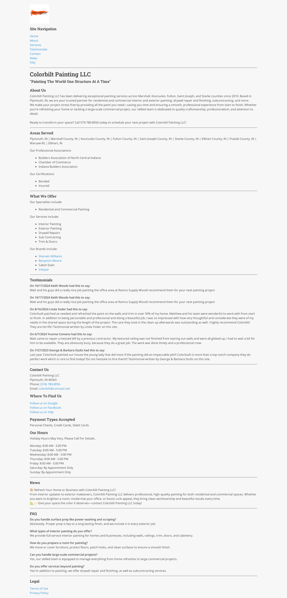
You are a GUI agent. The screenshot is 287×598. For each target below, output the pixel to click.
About (34, 40)
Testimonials (38, 49)
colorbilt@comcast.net (54, 389)
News (33, 58)
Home (34, 36)
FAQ (32, 62)
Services (35, 45)
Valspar (44, 269)
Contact (35, 54)
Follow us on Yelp (42, 412)
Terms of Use (39, 588)
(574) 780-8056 (50, 384)
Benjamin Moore (50, 261)
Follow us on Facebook (45, 408)
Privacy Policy (39, 593)
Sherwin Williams (50, 256)
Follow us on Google (44, 403)
